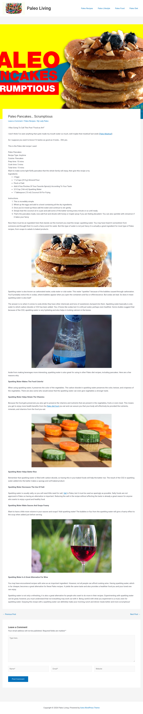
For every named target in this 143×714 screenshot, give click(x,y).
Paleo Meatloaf (106, 134)
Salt (65, 493)
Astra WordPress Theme (90, 708)
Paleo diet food (53, 406)
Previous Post (10, 614)
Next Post (135, 614)
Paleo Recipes (31, 121)
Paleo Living (39, 8)
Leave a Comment (15, 121)
